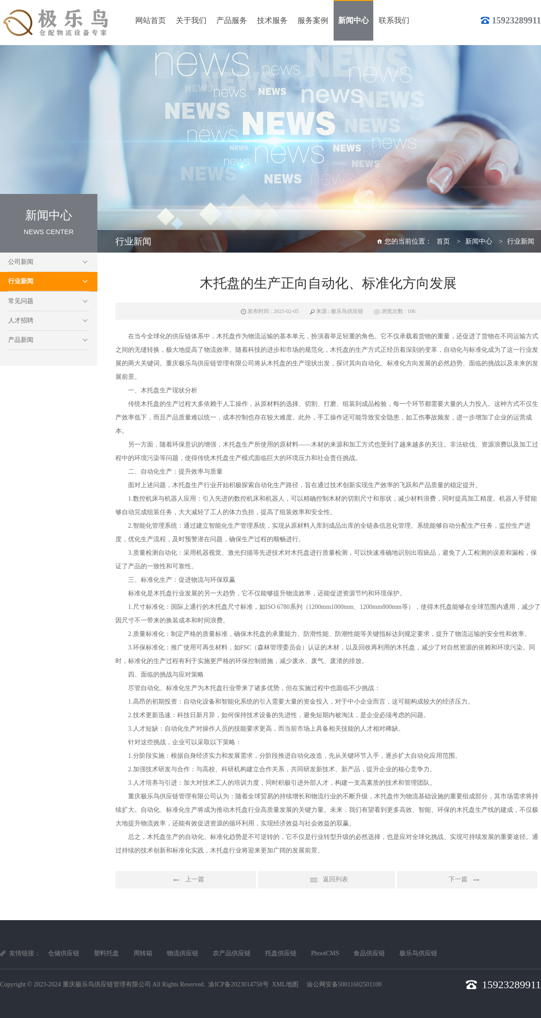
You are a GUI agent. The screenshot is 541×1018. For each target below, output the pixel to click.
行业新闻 (20, 281)
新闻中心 (478, 241)
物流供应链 (182, 953)
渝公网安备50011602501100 (344, 984)
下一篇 (467, 880)
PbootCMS (325, 953)
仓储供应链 (63, 953)
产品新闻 (20, 339)
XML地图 (285, 984)
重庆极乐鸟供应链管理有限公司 (107, 984)
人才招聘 (20, 320)
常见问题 (20, 301)
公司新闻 (20, 261)
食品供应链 (369, 953)
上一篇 (185, 880)
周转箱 (142, 953)
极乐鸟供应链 (418, 953)
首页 (443, 241)
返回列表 (326, 880)
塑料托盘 (106, 953)
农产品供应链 (232, 953)
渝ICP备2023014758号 (238, 984)
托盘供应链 (281, 953)
